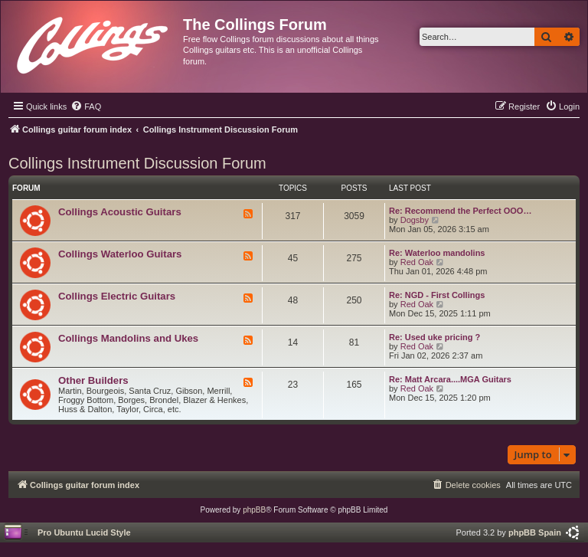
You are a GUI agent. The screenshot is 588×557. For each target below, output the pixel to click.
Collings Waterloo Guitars (119, 254)
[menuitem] (85, 106)
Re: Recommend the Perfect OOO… (460, 210)
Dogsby (414, 219)
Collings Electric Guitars (116, 296)
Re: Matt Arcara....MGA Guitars (450, 379)
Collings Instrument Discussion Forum (137, 163)
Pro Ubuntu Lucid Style (84, 532)
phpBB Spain (534, 532)
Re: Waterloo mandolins (437, 252)
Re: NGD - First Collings (437, 295)
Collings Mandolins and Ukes (128, 338)
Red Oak (416, 262)
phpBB (254, 510)
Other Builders (93, 380)
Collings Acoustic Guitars (119, 212)
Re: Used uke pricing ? (434, 337)
